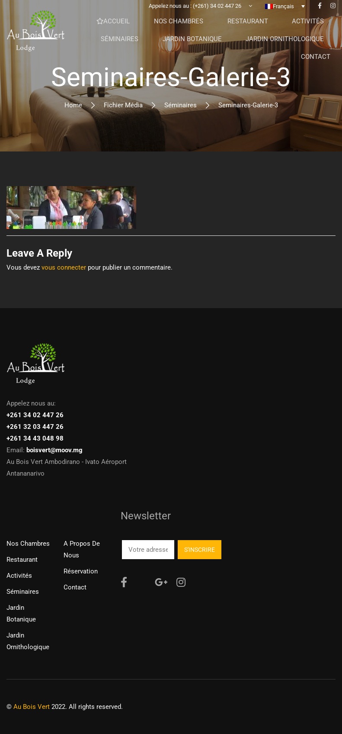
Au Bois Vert (31, 707)
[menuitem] (285, 12)
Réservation (81, 571)
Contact (75, 587)
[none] (285, 12)
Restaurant (22, 559)
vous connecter (64, 267)
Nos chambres (28, 543)
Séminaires (180, 105)
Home (73, 105)
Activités (19, 575)
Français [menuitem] (283, 13)
